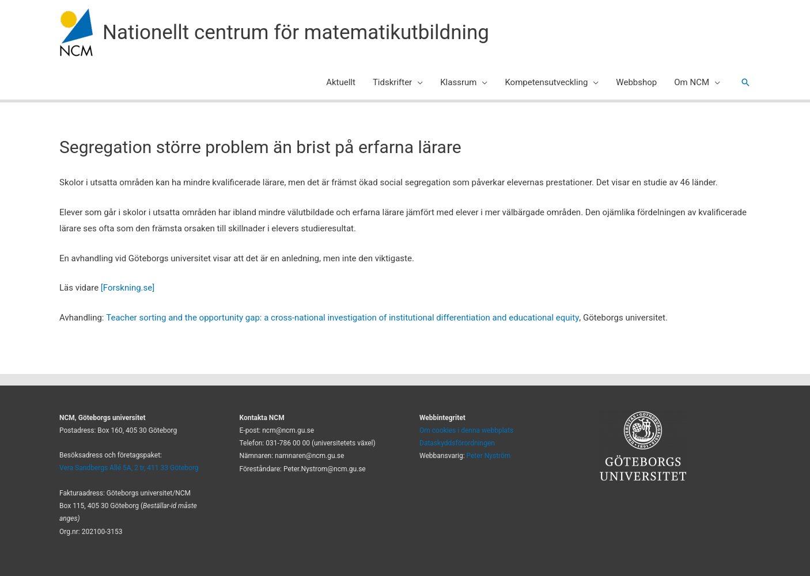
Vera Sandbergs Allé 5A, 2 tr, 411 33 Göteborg (129, 468)
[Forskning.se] (127, 288)
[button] (745, 82)
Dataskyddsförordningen (457, 443)
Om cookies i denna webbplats (466, 430)
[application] (417, 82)
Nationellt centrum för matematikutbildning (296, 32)
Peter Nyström (489, 456)
